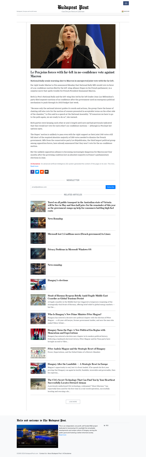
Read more (34, 166)
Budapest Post (73, 7)
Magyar (125, 11)
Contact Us (43, 453)
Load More (73, 402)
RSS (105, 425)
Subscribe (110, 187)
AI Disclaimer (66, 453)
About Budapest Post (55, 453)
